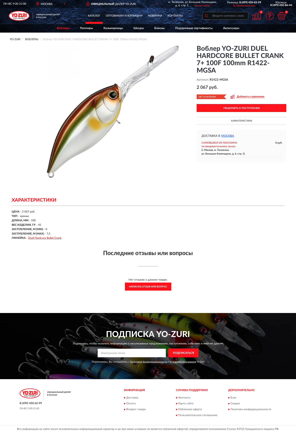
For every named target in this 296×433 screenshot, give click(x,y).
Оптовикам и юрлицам (124, 15)
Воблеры (63, 28)
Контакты (175, 15)
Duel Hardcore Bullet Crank (44, 238)
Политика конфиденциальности (251, 409)
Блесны (159, 28)
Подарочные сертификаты (194, 28)
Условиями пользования (183, 362)
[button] (244, 5)
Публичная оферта (190, 409)
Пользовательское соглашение (197, 415)
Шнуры (138, 28)
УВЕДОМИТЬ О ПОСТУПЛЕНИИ (241, 108)
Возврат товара (136, 409)
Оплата (131, 403)
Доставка (132, 398)
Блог (234, 398)
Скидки (235, 403)
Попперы (86, 28)
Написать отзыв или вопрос (148, 286)
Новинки (155, 15)
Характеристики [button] (241, 121)
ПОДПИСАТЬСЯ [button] (183, 353)
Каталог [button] (94, 15)
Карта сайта (186, 403)
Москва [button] (227, 135)
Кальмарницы (113, 28)
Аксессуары (231, 28)
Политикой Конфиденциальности (148, 362)
